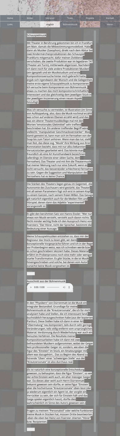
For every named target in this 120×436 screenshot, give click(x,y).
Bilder (30, 18)
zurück (31, 273)
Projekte (90, 18)
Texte (70, 18)
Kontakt (110, 18)
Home (10, 18)
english (50, 24)
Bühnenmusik (70, 24)
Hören (110, 24)
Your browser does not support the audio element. (50, 287)
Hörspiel (50, 18)
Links (10, 24)
